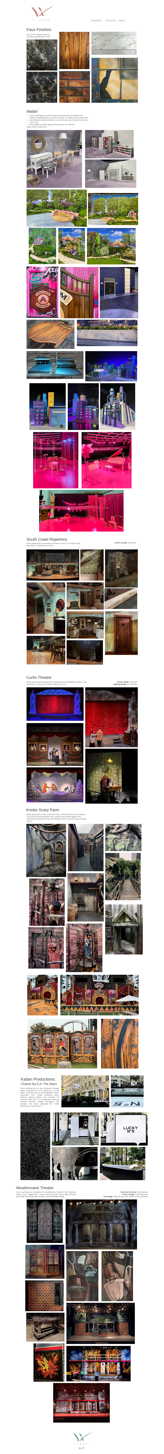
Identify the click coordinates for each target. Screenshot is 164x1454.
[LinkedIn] (80, 1448)
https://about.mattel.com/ (37, 127)
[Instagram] (83, 1448)
